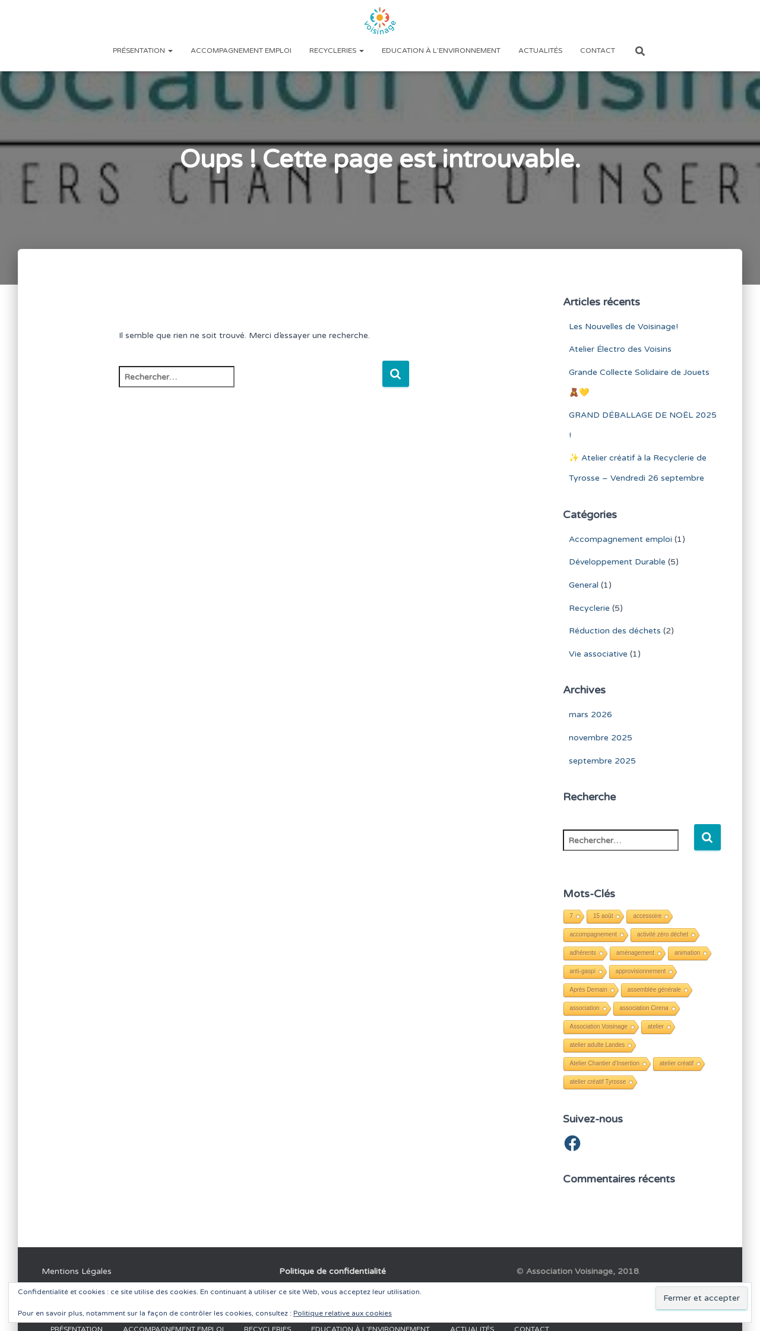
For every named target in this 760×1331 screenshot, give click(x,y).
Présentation (143, 50)
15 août (603, 916)
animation (687, 953)
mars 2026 (590, 714)
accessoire (647, 916)
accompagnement (594, 934)
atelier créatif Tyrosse (598, 1081)
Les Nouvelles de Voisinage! (623, 326)
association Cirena (644, 1008)
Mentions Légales (77, 1271)
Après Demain (588, 989)
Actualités (540, 50)
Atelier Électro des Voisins (620, 349)
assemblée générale (654, 989)
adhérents (583, 953)
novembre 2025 (600, 738)
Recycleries (336, 50)
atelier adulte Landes (597, 1045)
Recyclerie (589, 608)
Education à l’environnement (441, 50)
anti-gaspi (583, 971)
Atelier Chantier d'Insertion (605, 1063)
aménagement (635, 953)
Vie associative (598, 654)
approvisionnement (641, 971)
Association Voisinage (599, 1026)
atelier (656, 1026)
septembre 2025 (602, 761)
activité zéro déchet (662, 934)
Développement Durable (617, 562)
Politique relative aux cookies (342, 1313)
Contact (597, 50)
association (585, 1008)
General (583, 585)
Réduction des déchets (615, 631)
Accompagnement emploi (241, 50)
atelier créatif (677, 1063)
